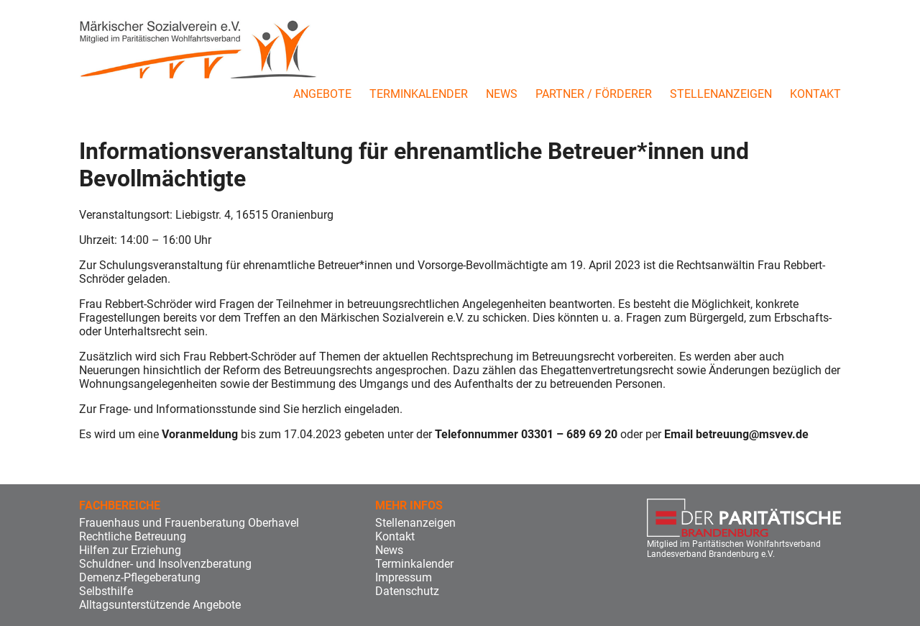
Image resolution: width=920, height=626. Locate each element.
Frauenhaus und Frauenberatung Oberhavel (189, 523)
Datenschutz (407, 591)
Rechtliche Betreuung (132, 536)
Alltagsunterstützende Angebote (160, 605)
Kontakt (815, 94)
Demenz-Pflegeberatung (140, 577)
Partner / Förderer (593, 94)
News (502, 94)
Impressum (403, 577)
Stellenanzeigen (721, 94)
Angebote (322, 94)
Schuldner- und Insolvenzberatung (165, 564)
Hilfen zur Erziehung (130, 550)
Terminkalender (418, 94)
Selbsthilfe (106, 591)
